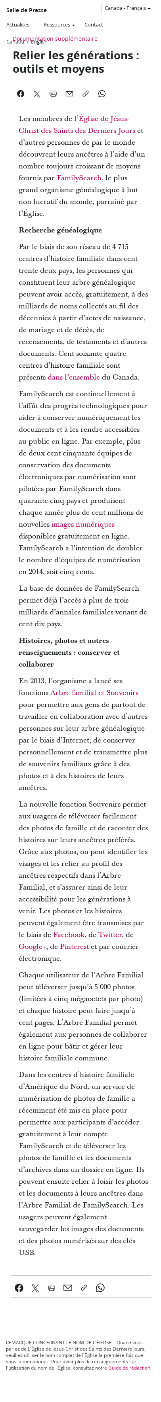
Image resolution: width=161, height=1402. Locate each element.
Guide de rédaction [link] (129, 1367)
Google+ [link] (32, 947)
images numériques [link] (83, 524)
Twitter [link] (110, 935)
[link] (19, 1288)
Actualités (17, 24)
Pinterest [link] (74, 947)
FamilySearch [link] (79, 178)
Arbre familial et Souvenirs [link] (94, 693)
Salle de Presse (26, 10)
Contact (93, 24)
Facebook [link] (68, 935)
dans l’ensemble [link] (74, 377)
